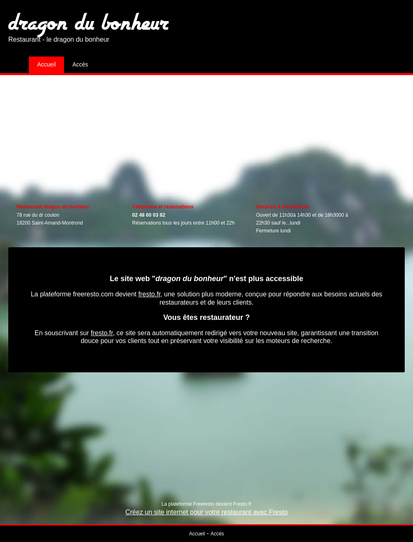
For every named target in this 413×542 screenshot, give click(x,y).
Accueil (46, 64)
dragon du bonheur (88, 21)
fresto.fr (149, 294)
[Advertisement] (206, 133)
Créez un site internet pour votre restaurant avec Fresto (206, 512)
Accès (80, 64)
